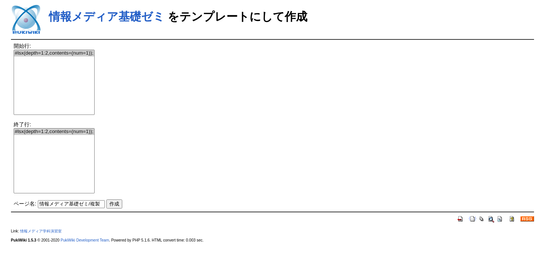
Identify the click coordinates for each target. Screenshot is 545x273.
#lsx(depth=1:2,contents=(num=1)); (54, 53)
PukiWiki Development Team (85, 240)
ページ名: (25, 204)
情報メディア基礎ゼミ (107, 16)
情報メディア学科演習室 (41, 231)
